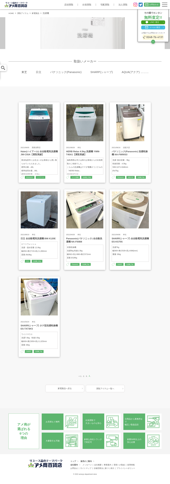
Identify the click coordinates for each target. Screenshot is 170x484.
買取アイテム (24, 13)
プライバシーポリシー (125, 474)
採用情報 (131, 470)
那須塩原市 (30, 177)
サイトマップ (85, 474)
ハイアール (42, 177)
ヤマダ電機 (76, 177)
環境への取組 (119, 470)
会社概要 (98, 470)
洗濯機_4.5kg (89, 177)
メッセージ (87, 470)
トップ (73, 467)
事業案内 (107, 470)
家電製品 (38, 13)
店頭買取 (66, 5)
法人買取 (120, 5)
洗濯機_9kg (117, 182)
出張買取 (84, 5)
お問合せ (74, 474)
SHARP (120, 269)
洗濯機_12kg (38, 266)
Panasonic (121, 177)
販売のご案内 (86, 467)
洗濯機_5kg (88, 269)
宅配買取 (102, 5)
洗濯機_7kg (131, 269)
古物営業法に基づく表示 (104, 474)
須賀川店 (132, 177)
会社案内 (74, 470)
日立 (27, 266)
